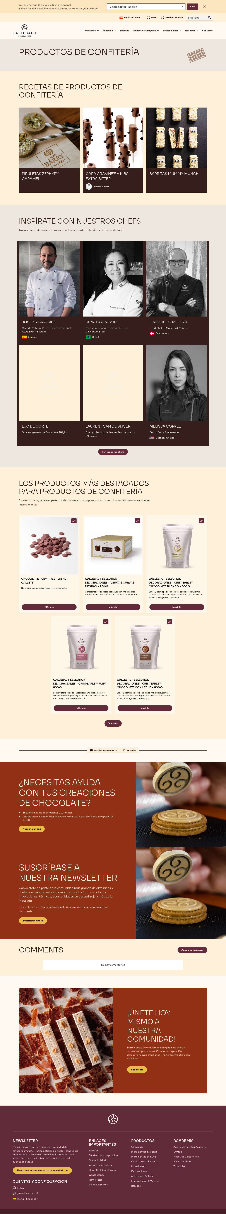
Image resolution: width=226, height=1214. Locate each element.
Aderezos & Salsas (142, 1176)
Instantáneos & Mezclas (145, 1180)
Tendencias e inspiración (146, 30)
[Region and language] (146, 6)
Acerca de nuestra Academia (190, 1146)
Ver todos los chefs (113, 451)
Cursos (177, 1151)
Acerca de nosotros (100, 1165)
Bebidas (136, 1185)
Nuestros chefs (182, 1161)
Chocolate (137, 1146)
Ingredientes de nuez (143, 1156)
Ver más (113, 723)
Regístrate (137, 1069)
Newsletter (95, 1179)
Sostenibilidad (97, 1160)
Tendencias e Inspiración (103, 1155)
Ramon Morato (101, 186)
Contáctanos (96, 1174)
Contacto (207, 30)
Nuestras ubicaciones (186, 1156)
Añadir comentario (192, 949)
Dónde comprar (98, 1184)
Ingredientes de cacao (144, 1151)
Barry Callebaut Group (102, 1169)
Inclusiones (137, 1166)
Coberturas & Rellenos (144, 1161)
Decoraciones (139, 1171)
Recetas (124, 30)
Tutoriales (179, 1166)
